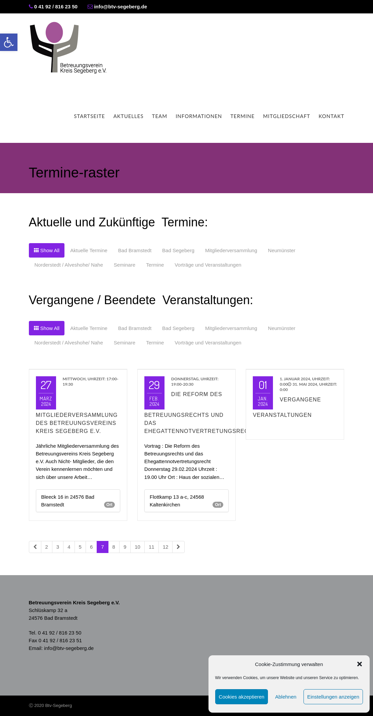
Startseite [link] (89, 116)
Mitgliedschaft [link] (286, 116)
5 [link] (80, 547)
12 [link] (166, 547)
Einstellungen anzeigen (333, 697)
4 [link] (68, 547)
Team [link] (160, 116)
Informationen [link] (199, 116)
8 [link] (113, 547)
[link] (8, 42)
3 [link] (57, 547)
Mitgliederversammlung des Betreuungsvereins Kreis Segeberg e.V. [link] (77, 423)
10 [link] (137, 547)
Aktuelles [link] (128, 116)
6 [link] (91, 547)
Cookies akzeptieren (242, 697)
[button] (359, 664)
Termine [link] (242, 116)
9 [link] (125, 547)
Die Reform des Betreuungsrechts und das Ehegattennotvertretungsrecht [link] (200, 412)
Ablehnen (285, 697)
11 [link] (151, 547)
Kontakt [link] (331, 116)
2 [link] (46, 547)
